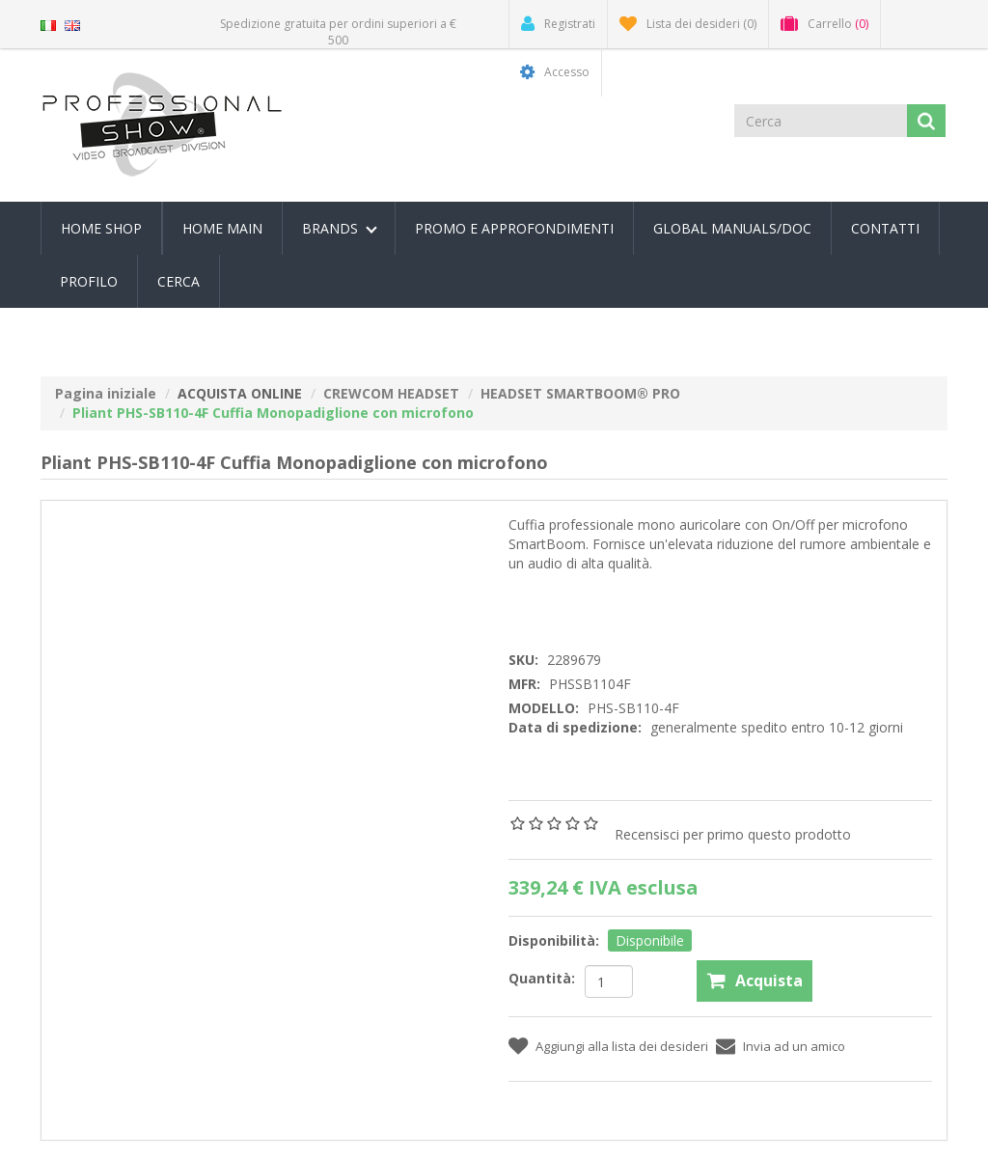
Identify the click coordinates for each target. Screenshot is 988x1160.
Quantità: (541, 978)
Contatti (885, 228)
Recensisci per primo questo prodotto (733, 834)
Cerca (178, 281)
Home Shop (101, 228)
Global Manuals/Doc (732, 228)
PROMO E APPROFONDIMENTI (514, 228)
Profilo (89, 281)
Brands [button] (339, 228)
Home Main (222, 228)
